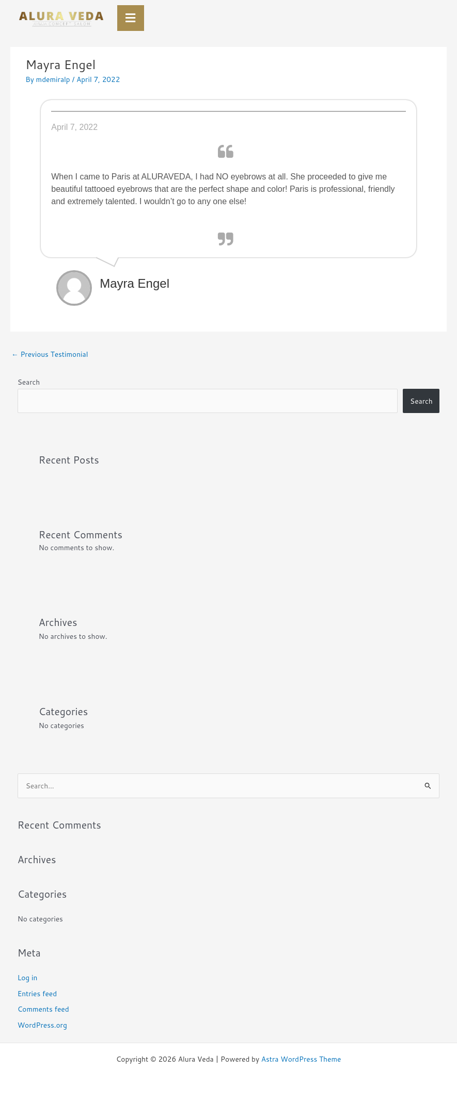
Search (29, 382)
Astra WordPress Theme (301, 1059)
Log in (28, 977)
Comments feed (43, 1009)
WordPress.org (42, 1025)
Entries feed (37, 993)
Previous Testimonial (49, 354)
